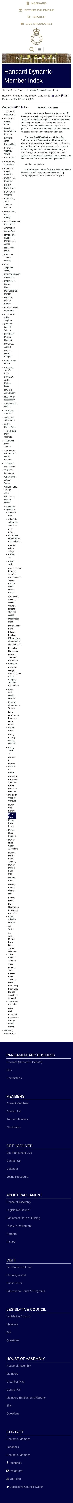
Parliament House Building (23, 1218)
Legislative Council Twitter (24, 1486)
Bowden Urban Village (12, 548)
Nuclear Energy (11, 886)
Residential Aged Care (13, 911)
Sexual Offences (12, 950)
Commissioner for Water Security (14, 571)
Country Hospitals (12, 607)
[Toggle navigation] (40, 49)
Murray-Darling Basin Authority (12, 857)
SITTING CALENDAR (36, 10)
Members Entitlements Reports (26, 1397)
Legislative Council (18, 1210)
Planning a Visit (16, 1275)
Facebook (13, 1462)
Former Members (17, 1119)
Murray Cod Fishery (11, 808)
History (10, 1241)
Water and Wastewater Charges (13, 1017)
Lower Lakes (11, 723)
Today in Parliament (19, 1225)
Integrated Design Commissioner (14, 670)
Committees (14, 1078)
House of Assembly (18, 1202)
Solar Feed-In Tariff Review (11, 969)
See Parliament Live (19, 1152)
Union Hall (11, 1009)
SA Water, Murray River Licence (11, 939)
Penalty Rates (11, 899)
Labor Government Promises (13, 715)
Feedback (12, 1446)
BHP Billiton (11, 530)
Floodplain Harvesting (13, 649)
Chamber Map (15, 1381)
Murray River (11, 815)
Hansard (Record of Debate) (24, 1062)
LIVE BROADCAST (37, 23)
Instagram (14, 1470)
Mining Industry (11, 736)
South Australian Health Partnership (13, 981)
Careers (11, 1233)
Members (12, 1324)
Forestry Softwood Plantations (13, 657)
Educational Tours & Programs (25, 1291)
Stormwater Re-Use (13, 990)
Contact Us (13, 1111)
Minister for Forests (11, 760)
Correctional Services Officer (13, 599)
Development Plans (14, 627)
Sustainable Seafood (13, 996)
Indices (23, 90)
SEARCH (36, 17)
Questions (12, 1340)
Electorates (13, 1127)
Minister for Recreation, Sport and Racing (13, 781)
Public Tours (14, 1283)
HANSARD (36, 3)
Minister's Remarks (12, 790)
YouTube (13, 1478)
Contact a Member (18, 1439)
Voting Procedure (17, 1176)
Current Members (17, 1103)
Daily (56, 95)
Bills (9, 1070)
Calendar (12, 1168)
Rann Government (13, 905)
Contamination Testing (14, 579)
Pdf (17, 107)
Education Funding (12, 633)
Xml (64, 95)
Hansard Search (9, 90)
